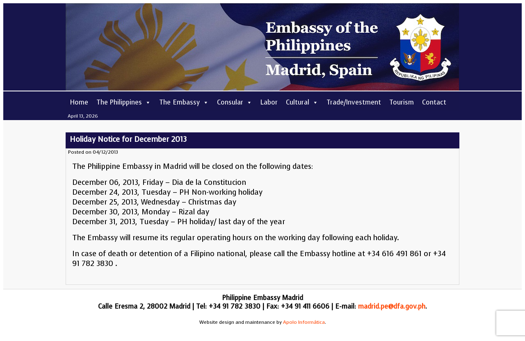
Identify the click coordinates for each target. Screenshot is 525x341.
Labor (269, 102)
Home (79, 102)
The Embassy (184, 102)
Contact (434, 102)
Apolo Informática (304, 322)
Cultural (302, 102)
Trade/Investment (353, 102)
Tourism (401, 102)
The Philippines (123, 102)
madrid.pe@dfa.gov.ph (391, 306)
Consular (234, 102)
